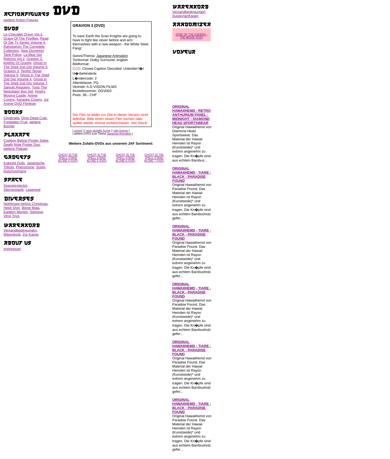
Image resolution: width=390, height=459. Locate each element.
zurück (78, 130)
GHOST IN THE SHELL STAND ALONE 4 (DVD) (68, 157)
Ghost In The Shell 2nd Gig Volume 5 (25, 65)
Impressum (12, 249)
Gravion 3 (11, 71)
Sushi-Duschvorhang (25, 169)
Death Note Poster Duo (22, 145)
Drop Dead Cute (34, 118)
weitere (21, 20)
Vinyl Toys (11, 216)
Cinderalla (12, 118)
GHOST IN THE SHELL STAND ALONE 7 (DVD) (154, 157)
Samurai (36, 212)
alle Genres (121, 130)
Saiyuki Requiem (17, 87)
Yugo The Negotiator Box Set (25, 89)
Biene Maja (30, 208)
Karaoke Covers (29, 99)
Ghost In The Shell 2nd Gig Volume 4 (26, 77)
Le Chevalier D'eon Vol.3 (23, 34)
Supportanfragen (185, 16)
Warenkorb (12, 234)
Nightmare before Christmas (26, 204)
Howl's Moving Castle (24, 93)
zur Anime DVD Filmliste (26, 101)
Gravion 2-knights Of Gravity (23, 61)
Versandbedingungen (20, 230)
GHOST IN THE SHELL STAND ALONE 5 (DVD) (97, 157)
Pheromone (25, 167)
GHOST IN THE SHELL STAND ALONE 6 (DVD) (125, 157)
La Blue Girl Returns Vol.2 (23, 57)
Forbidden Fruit (15, 122)
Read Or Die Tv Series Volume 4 (26, 40)
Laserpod (33, 190)
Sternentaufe (14, 190)
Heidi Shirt (12, 208)
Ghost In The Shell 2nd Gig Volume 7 (25, 81)
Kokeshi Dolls (14, 163)
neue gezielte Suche (98, 130)
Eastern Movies (16, 212)
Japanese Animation (119, 133)
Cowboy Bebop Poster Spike (26, 140)
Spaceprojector (15, 185)
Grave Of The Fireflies (21, 38)
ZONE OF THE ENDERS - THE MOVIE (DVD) (191, 36)
